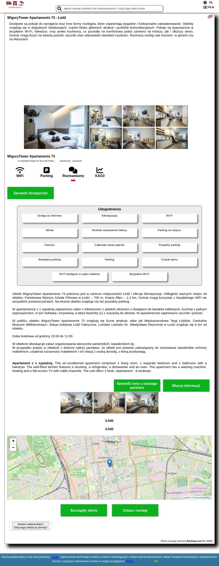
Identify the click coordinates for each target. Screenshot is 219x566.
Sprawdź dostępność (30, 193)
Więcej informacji (186, 386)
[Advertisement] (109, 73)
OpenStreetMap (202, 497)
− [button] (13, 448)
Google (55, 557)
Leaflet (186, 497)
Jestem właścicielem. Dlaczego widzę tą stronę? (30, 526)
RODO (130, 561)
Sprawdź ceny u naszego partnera (137, 385)
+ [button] (13, 441)
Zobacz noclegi (135, 510)
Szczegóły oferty (83, 510)
